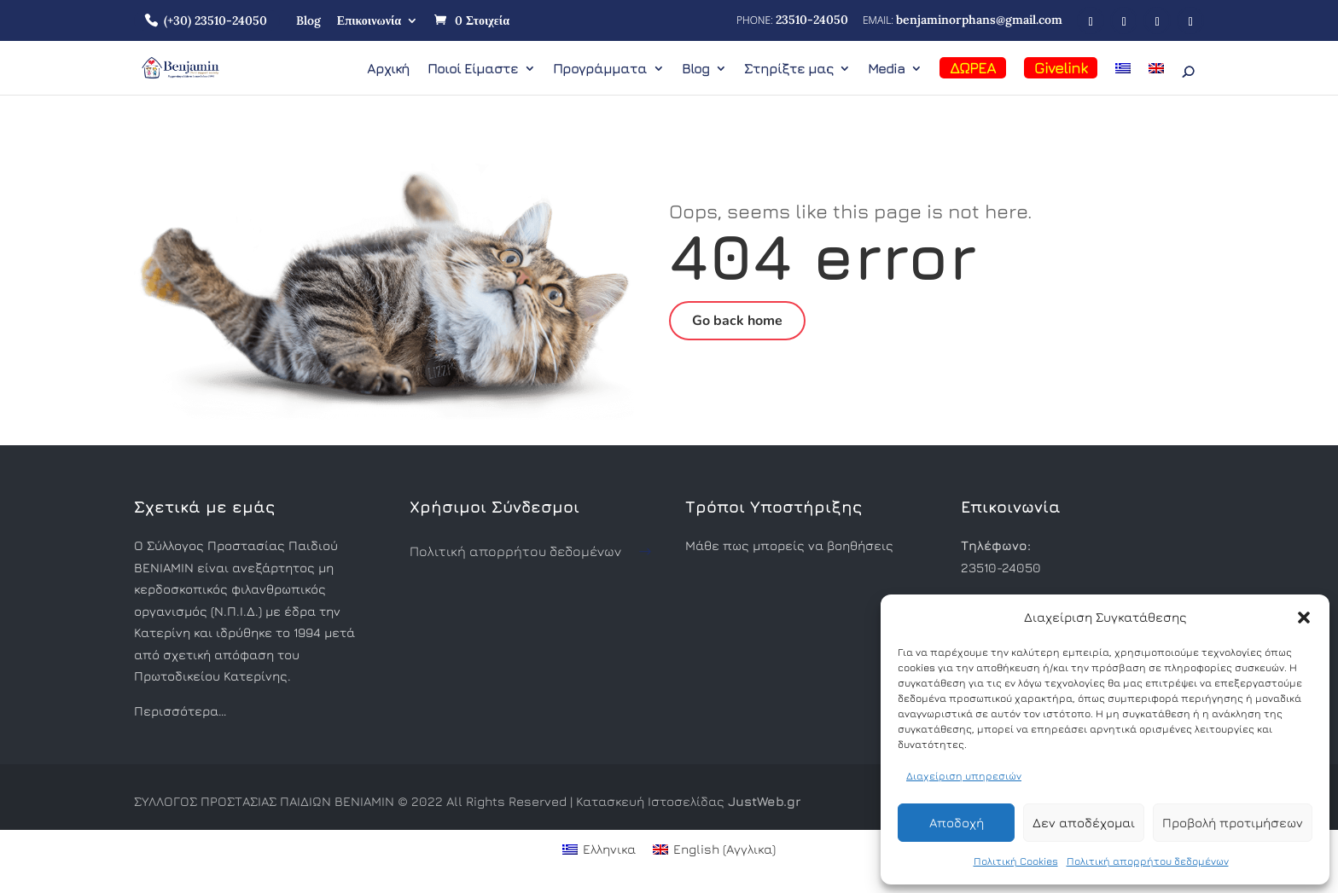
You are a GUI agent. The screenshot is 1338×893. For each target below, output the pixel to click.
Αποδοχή (956, 822)
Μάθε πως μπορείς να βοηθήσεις (789, 545)
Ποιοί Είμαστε (473, 69)
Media (886, 69)
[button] (1303, 617)
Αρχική (388, 69)
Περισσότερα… (180, 711)
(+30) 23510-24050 (215, 20)
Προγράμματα (600, 69)
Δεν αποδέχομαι (1084, 822)
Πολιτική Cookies (1016, 861)
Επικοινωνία (369, 20)
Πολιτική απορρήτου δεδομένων (1148, 861)
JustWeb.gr (764, 801)
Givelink (1060, 68)
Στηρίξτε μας (788, 69)
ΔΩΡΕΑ (973, 68)
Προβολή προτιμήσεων (1232, 822)
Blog (308, 20)
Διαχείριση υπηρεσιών (963, 775)
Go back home (737, 320)
